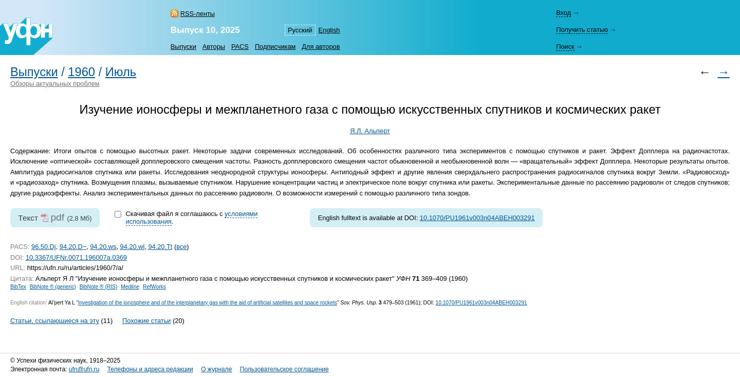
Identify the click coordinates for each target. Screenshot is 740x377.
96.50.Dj (43, 246)
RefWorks (154, 287)
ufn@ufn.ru (84, 369)
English (329, 30)
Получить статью (582, 29)
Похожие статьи (146, 321)
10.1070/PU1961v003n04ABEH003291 (477, 218)
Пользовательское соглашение (284, 369)
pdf (57, 217)
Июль (120, 72)
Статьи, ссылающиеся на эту (54, 321)
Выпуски (183, 46)
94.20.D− (73, 246)
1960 (81, 72)
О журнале (216, 369)
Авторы (213, 46)
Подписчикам (275, 46)
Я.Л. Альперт (370, 131)
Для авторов (321, 46)
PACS (240, 46)
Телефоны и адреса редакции (150, 369)
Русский (300, 30)
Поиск (565, 46)
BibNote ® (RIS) (99, 287)
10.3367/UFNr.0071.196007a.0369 (76, 257)
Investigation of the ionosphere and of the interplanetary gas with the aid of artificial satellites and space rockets (207, 303)
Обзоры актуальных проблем (55, 83)
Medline (130, 287)
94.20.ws (103, 246)
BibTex (18, 287)
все (181, 246)
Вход (563, 12)
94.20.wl (132, 246)
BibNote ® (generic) (53, 287)
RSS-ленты (197, 13)
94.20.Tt (160, 246)
